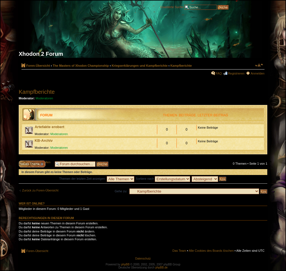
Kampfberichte (181, 65)
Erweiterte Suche (171, 6)
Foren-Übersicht (38, 65)
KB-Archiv (44, 140)
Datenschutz (143, 258)
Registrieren (236, 73)
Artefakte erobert (49, 127)
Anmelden (257, 73)
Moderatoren (44, 98)
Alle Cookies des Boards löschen (211, 250)
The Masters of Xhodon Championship (81, 65)
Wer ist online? (32, 203)
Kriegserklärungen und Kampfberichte (140, 65)
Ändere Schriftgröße (259, 65)
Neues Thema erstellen (35, 163)
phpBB (125, 264)
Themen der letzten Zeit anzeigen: (96, 178)
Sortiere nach (163, 178)
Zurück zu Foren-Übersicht (40, 190)
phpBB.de (161, 267)
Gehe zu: (121, 191)
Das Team (179, 250)
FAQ (219, 73)
